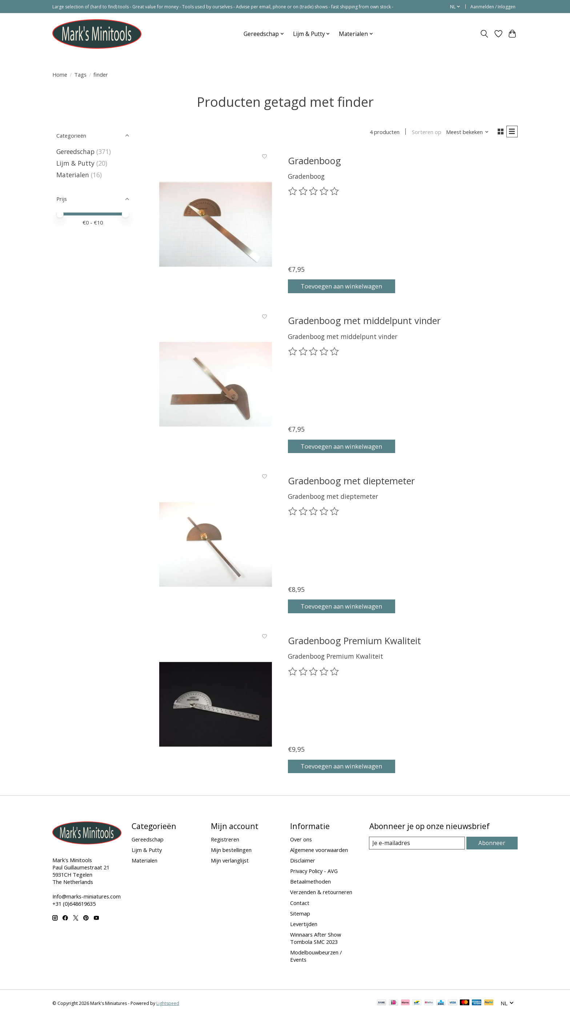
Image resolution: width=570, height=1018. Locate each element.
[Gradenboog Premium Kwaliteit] (215, 705)
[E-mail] (417, 844)
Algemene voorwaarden (319, 851)
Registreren (225, 840)
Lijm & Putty (75, 163)
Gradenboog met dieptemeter (351, 482)
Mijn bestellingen (231, 851)
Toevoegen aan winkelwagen (347, 286)
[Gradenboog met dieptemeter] (215, 545)
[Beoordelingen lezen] (314, 193)
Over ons (301, 840)
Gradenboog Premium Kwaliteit (354, 641)
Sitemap (300, 914)
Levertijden (303, 925)
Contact (299, 904)
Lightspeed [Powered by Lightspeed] (167, 1004)
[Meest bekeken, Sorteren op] (465, 132)
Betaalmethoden (310, 882)
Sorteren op (424, 132)
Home (59, 74)
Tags (80, 74)
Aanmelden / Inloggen (492, 7)
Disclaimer (302, 861)
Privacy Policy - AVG (314, 872)
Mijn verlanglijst (230, 861)
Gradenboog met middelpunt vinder (364, 322)
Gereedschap (75, 151)
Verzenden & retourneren (321, 893)
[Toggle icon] (484, 33)
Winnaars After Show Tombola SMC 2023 (315, 939)
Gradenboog (314, 161)
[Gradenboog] (215, 225)
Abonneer (492, 844)
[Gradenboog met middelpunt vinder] (215, 385)
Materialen (72, 174)
